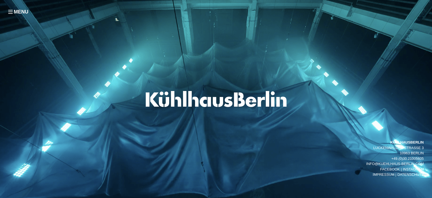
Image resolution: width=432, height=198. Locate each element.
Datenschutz (410, 174)
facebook (390, 169)
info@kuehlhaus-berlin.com (395, 164)
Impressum (384, 174)
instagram (413, 169)
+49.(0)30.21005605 (407, 158)
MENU (21, 12)
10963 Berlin (412, 153)
